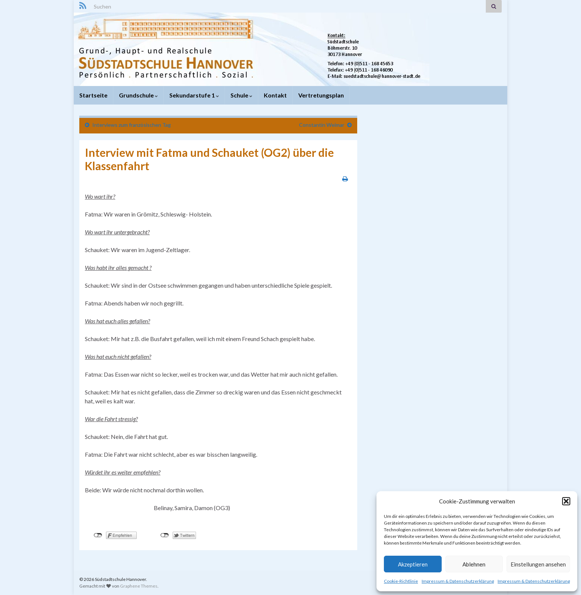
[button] (566, 501)
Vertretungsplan (321, 95)
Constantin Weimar (321, 125)
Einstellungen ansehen (538, 564)
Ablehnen (473, 564)
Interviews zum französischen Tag (131, 125)
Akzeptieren (413, 564)
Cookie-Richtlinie (401, 581)
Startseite (93, 95)
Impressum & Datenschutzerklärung (458, 581)
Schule (241, 95)
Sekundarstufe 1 (194, 95)
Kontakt (275, 95)
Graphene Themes (138, 586)
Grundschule (138, 95)
